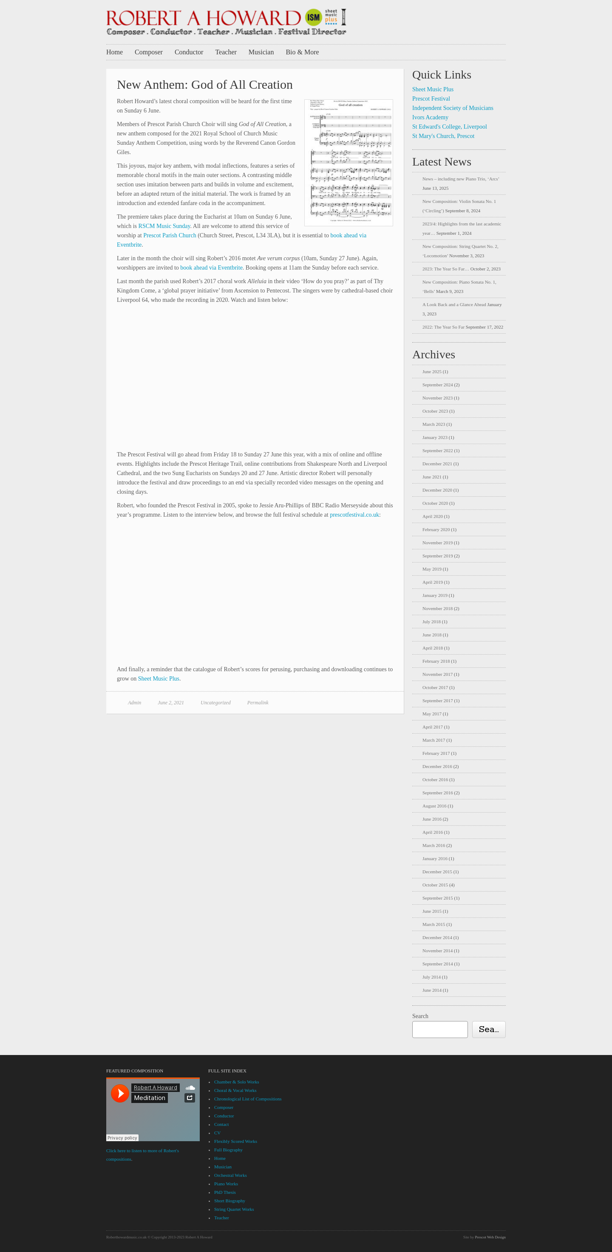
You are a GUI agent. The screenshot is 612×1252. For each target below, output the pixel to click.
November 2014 (437, 950)
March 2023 (433, 424)
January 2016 (435, 858)
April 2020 (432, 516)
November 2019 (437, 542)
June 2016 (432, 819)
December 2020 (437, 489)
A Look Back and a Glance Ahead (454, 304)
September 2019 (437, 555)
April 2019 (432, 582)
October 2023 (435, 411)
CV (217, 1132)
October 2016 (435, 779)
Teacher (225, 52)
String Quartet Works (234, 1209)
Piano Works (226, 1183)
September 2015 (437, 897)
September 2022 (437, 450)
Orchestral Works (230, 1175)
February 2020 (436, 529)
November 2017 (437, 674)
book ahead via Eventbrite (211, 267)
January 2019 (435, 595)
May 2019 (432, 568)
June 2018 (432, 634)
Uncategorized (216, 703)
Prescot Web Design (490, 1237)
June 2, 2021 (171, 703)
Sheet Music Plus (158, 678)
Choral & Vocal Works (235, 1090)
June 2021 (432, 476)
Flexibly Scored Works (235, 1141)
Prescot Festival (431, 99)
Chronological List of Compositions (248, 1098)
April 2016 (432, 832)
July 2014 (431, 976)
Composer (149, 52)
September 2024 (437, 384)
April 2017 (432, 726)
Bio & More (302, 52)
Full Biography (228, 1149)
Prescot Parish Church (169, 235)
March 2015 (433, 924)
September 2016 (437, 792)
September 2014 (437, 963)
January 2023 (435, 437)
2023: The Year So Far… (445, 268)
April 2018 (432, 647)
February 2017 (436, 753)
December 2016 (437, 766)
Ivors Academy (430, 117)
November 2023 (437, 397)
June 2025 (432, 371)
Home (114, 52)
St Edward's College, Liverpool (449, 127)
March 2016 (433, 845)
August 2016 (434, 805)
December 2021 (437, 463)
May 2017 (432, 713)
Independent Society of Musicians (452, 108)
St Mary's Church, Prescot (443, 136)
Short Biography (229, 1200)
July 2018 (431, 621)
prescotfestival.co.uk (354, 515)
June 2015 (432, 911)
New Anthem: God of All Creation (205, 84)
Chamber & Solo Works (236, 1081)
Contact (221, 1124)
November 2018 (437, 608)
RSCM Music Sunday (164, 226)
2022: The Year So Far (443, 326)
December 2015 (437, 871)
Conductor (189, 52)
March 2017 (433, 740)
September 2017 (437, 700)
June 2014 (432, 990)
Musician (261, 52)
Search (420, 1016)
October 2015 (435, 884)
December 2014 (437, 937)
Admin (134, 703)
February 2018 (436, 661)
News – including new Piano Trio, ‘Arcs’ (460, 178)
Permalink (258, 703)
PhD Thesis (225, 1192)
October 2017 (435, 687)
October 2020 (435, 503)
